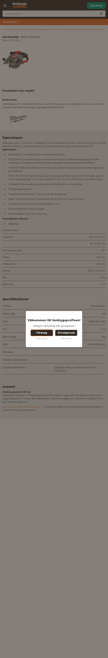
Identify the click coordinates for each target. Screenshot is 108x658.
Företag (41, 332)
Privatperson (66, 332)
